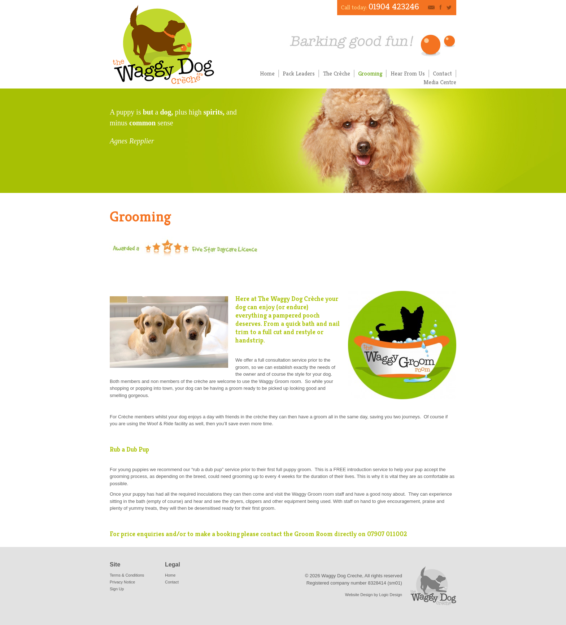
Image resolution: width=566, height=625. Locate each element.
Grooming (370, 73)
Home (267, 73)
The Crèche (336, 73)
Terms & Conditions (127, 575)
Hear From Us (408, 73)
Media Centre (439, 82)
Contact (442, 73)
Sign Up (117, 589)
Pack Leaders (299, 73)
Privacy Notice (122, 582)
